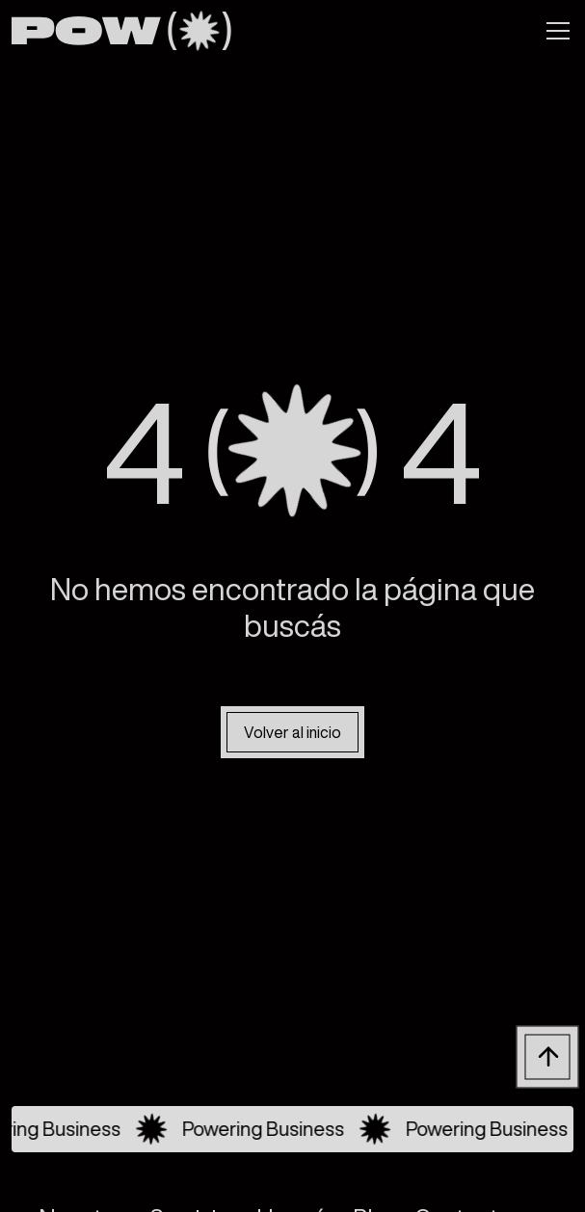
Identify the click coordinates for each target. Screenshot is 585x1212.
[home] (121, 31)
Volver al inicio (292, 732)
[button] (554, 31)
